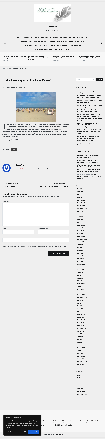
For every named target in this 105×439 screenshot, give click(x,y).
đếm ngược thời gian (83, 165)
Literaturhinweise (28, 45)
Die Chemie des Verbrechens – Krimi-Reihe (62, 37)
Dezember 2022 (81, 289)
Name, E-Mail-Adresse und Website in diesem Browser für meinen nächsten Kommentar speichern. (34, 246)
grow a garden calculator (84, 160)
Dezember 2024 (81, 231)
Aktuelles (19, 37)
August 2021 (80, 331)
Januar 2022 (80, 317)
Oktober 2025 (81, 205)
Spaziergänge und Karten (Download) (71, 45)
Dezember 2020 (81, 353)
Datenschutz (45, 37)
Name (4, 228)
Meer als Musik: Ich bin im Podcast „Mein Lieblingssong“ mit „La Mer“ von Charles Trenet (89, 131)
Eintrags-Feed (81, 391)
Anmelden (80, 388)
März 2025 (80, 222)
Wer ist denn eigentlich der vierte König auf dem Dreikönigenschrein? (90, 57)
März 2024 (80, 253)
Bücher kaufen (35, 37)
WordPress (59, 434)
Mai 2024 (79, 247)
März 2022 (80, 311)
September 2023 (82, 267)
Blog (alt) (26, 37)
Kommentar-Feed (82, 394)
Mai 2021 (79, 339)
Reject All (23, 432)
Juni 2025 (80, 217)
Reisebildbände (54, 45)
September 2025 (82, 208)
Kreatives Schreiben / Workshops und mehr (60, 41)
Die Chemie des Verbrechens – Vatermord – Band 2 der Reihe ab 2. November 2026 (38, 58)
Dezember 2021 (81, 320)
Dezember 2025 (81, 200)
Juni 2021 (80, 336)
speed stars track (82, 155)
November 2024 (81, 233)
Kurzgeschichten (79, 41)
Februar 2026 (81, 197)
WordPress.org (81, 397)
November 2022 (81, 292)
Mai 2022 (79, 306)
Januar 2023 (80, 286)
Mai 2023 (79, 275)
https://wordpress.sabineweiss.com (28, 168)
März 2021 (80, 345)
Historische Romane (82, 37)
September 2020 (82, 361)
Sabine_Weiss (6, 87)
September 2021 (82, 328)
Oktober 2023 (81, 264)
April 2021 (80, 342)
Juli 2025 (79, 214)
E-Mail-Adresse (43, 228)
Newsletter (38, 45)
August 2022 (80, 300)
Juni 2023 (80, 272)
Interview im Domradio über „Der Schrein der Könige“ (14, 57)
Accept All (33, 432)
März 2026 (80, 194)
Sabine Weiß (52, 26)
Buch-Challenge (19, 185)
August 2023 (80, 269)
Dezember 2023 (81, 258)
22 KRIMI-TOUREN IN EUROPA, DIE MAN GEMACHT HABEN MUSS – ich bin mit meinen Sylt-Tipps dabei (88, 125)
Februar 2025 (81, 225)
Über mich (67, 49)
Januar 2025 (80, 228)
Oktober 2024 (81, 236)
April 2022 (80, 309)
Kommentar (6, 201)
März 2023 (80, 281)
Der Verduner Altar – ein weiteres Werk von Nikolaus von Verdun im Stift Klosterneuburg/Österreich (89, 138)
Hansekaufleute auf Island (88, 423)
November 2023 (81, 261)
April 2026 (80, 191)
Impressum (24, 41)
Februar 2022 (81, 314)
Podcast (45, 45)
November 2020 (81, 356)
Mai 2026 (79, 189)
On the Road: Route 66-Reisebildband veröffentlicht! (63, 424)
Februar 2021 (81, 347)
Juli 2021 (79, 334)
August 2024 (80, 242)
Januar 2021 (80, 350)
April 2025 (80, 219)
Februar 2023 (81, 283)
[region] (22, 425)
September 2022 (82, 297)
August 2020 (80, 364)
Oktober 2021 (81, 325)
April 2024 (80, 250)
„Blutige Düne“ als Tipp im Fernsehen (52, 185)
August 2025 (80, 211)
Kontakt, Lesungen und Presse (37, 41)
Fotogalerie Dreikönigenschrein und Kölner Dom (89, 144)
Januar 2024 (80, 256)
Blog (3, 85)
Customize (11, 432)
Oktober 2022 (81, 295)
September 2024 (82, 239)
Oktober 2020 (81, 359)
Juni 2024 (80, 244)
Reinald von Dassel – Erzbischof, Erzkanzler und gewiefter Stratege (87, 110)
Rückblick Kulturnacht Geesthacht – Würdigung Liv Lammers (89, 176)
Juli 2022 (79, 303)
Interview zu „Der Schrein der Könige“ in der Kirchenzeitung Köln (64, 57)
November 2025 (81, 203)
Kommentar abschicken (58, 253)
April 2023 (80, 278)
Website (5, 236)
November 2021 (81, 322)
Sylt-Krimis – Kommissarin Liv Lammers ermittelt (49, 49)
